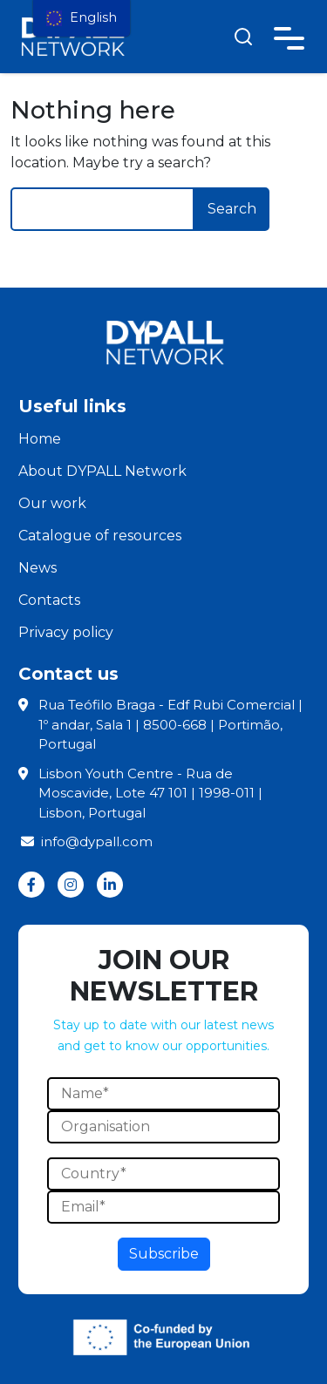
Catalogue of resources (99, 535)
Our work (52, 503)
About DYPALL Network (102, 471)
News (37, 568)
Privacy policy (65, 632)
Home (39, 439)
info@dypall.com (85, 841)
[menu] (81, 18)
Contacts (49, 600)
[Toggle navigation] (289, 35)
